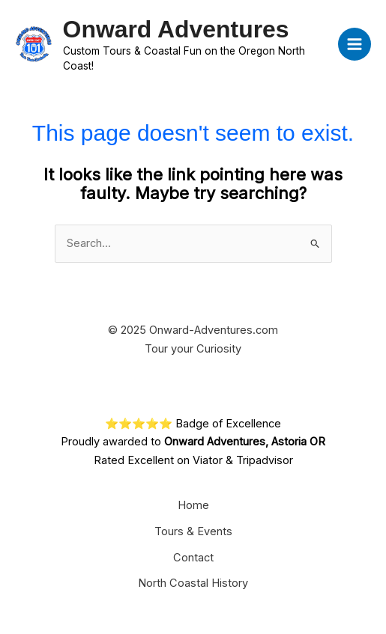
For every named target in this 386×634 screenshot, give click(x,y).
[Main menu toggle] (354, 44)
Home (193, 505)
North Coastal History (193, 583)
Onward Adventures (176, 29)
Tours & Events (193, 531)
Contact (193, 557)
